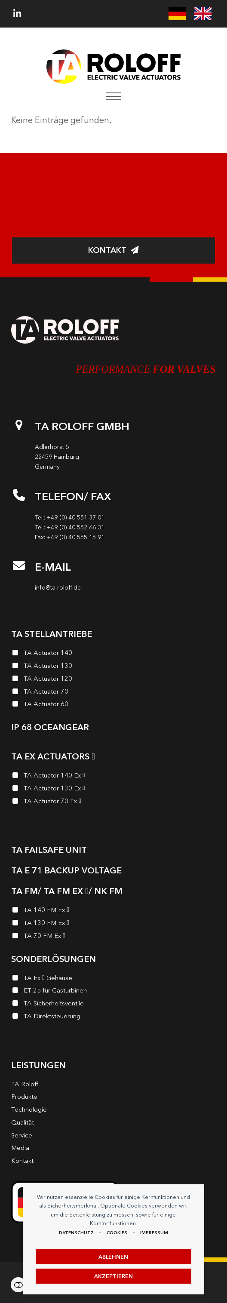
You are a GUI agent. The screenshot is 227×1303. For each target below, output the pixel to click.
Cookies (117, 1232)
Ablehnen (113, 1257)
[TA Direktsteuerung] (113, 1017)
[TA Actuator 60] (113, 705)
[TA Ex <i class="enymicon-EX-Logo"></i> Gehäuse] (113, 979)
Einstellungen (18, 1284)
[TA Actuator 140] (113, 654)
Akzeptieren (113, 1276)
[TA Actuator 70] (113, 692)
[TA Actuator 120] (113, 679)
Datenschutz (76, 1232)
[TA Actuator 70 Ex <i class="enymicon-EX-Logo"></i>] (113, 802)
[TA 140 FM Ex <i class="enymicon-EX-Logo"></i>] (113, 911)
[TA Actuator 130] (113, 667)
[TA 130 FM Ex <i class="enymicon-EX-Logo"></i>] (113, 924)
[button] (113, 96)
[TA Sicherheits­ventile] (113, 1004)
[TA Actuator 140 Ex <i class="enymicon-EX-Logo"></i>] (113, 776)
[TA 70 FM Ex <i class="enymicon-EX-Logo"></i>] (113, 937)
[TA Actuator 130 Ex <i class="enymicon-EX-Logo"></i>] (113, 789)
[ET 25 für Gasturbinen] (113, 991)
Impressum (154, 1232)
